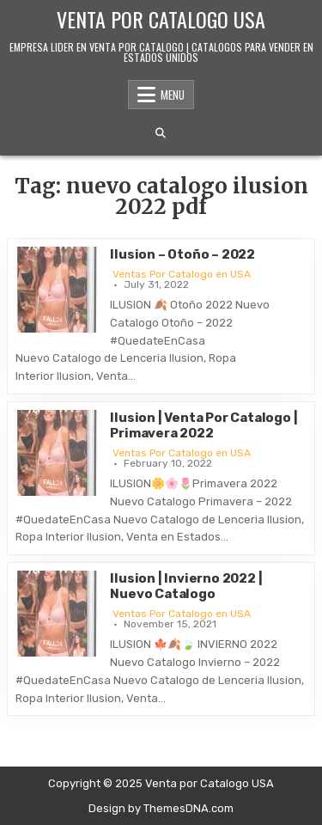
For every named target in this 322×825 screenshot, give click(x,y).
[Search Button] (160, 133)
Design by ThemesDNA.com (161, 808)
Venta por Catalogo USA (161, 18)
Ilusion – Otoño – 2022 (182, 254)
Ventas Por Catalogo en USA (181, 274)
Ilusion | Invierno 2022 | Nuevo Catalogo (186, 586)
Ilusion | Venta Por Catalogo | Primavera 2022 (203, 425)
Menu (173, 94)
